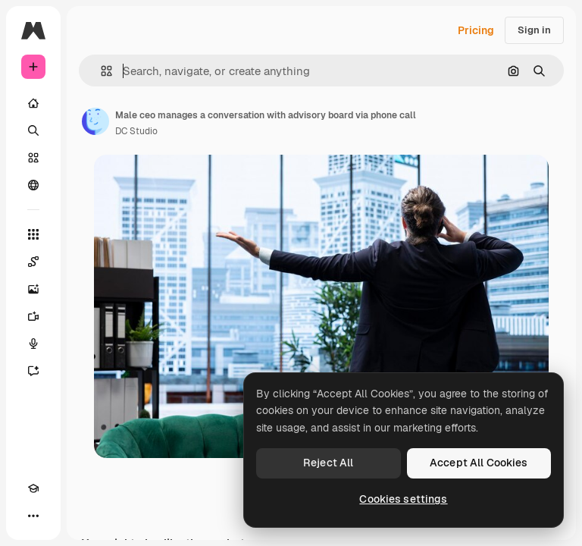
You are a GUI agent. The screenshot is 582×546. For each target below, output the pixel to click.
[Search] (33, 130)
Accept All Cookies (479, 462)
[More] (33, 516)
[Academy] (33, 488)
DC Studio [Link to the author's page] (136, 131)
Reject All (328, 462)
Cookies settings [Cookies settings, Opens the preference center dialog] (403, 499)
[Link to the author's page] (95, 121)
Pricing (476, 30)
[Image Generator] (33, 289)
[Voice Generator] (33, 343)
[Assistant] (33, 371)
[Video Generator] (33, 316)
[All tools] (33, 234)
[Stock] (33, 158)
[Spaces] (33, 261)
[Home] (33, 103)
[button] (100, 71)
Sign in (534, 30)
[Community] (33, 185)
